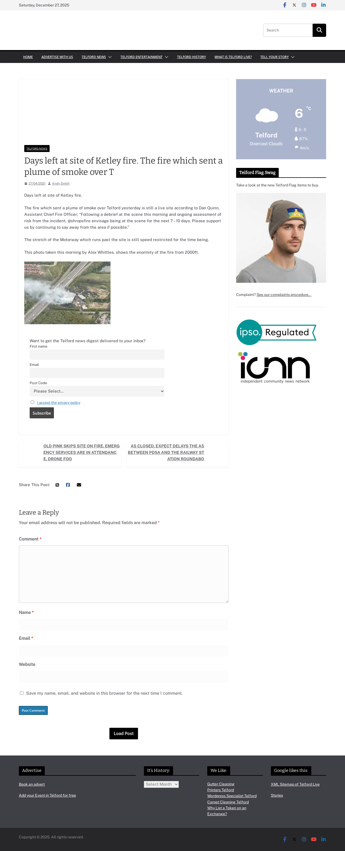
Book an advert (32, 784)
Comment (30, 539)
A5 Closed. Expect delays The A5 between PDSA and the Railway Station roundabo (166, 452)
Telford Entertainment (141, 57)
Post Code (38, 383)
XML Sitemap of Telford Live (295, 784)
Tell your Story (274, 57)
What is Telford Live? (233, 57)
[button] (109, 57)
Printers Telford (220, 790)
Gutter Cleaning (220, 784)
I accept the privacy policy (58, 402)
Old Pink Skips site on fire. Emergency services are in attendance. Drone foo (81, 452)
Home (28, 57)
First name (38, 346)
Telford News (94, 57)
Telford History (191, 57)
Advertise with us (57, 57)
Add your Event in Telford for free (47, 795)
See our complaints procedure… (284, 294)
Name (26, 612)
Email (34, 364)
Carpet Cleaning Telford (228, 802)
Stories (277, 795)
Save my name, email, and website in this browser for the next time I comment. (104, 693)
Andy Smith (61, 183)
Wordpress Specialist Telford (232, 796)
